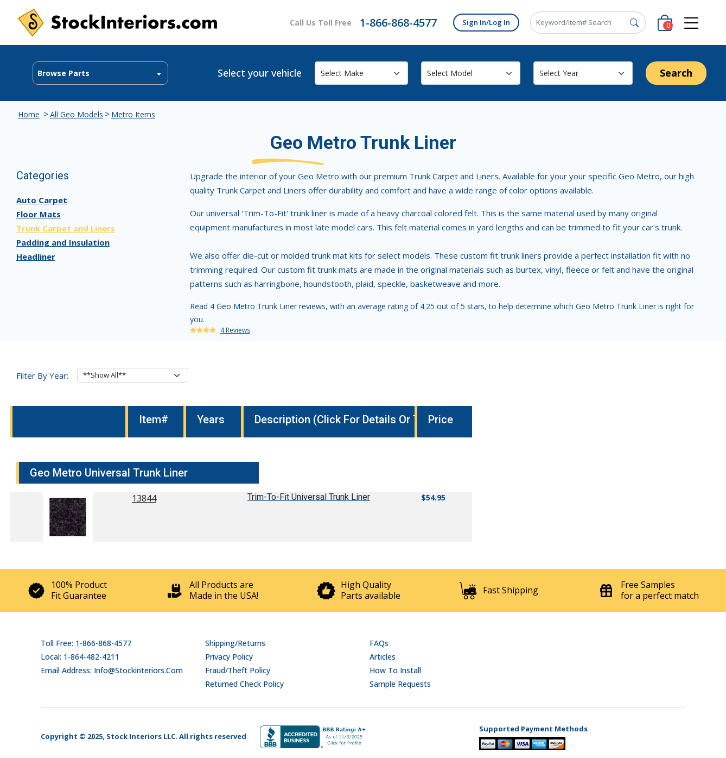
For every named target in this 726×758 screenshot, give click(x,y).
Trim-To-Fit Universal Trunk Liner (308, 497)
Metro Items (133, 114)
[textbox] (100, 73)
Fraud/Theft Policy (237, 670)
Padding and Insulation (63, 242)
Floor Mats (38, 214)
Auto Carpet (41, 200)
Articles (383, 656)
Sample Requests (400, 684)
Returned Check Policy (244, 684)
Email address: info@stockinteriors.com (112, 670)
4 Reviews (235, 330)
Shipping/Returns (235, 643)
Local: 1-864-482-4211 (80, 656)
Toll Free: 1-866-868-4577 (86, 643)
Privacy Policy (229, 656)
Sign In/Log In (486, 22)
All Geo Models (76, 114)
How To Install (395, 670)
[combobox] (100, 73)
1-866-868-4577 (398, 22)
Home (29, 114)
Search (676, 72)
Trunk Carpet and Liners (65, 228)
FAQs (379, 643)
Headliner (35, 256)
